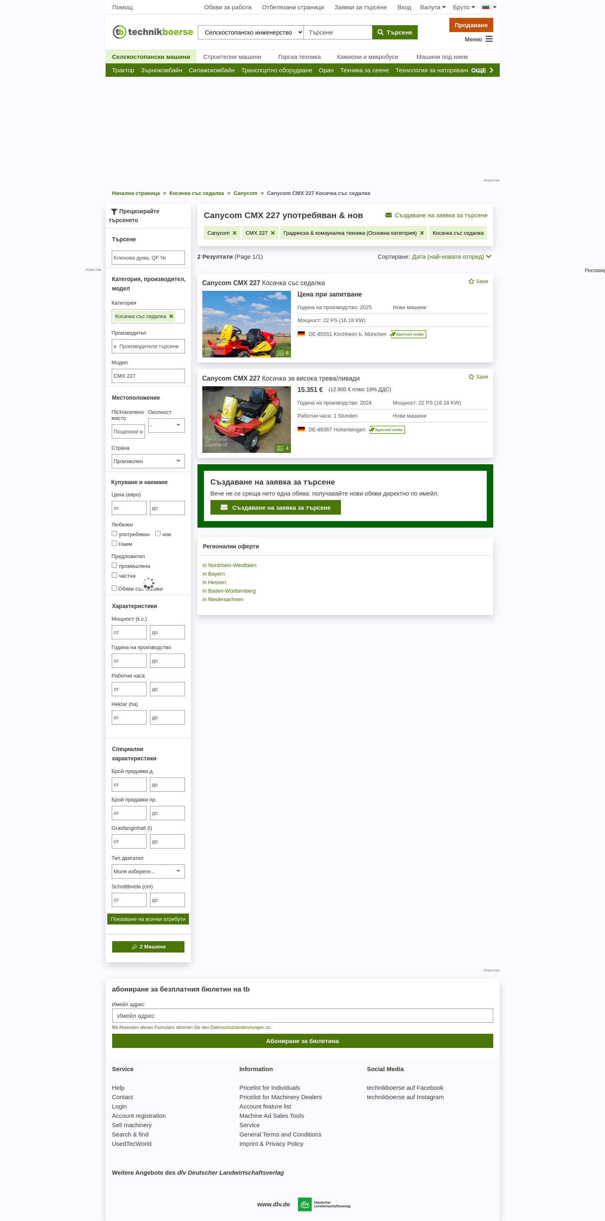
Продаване (471, 25)
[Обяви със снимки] (114, 588)
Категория (124, 303)
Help (118, 1087)
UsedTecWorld (132, 1143)
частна (124, 575)
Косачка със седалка (144, 316)
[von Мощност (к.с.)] (129, 632)
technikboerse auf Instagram (405, 1096)
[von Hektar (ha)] (129, 717)
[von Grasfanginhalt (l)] (129, 841)
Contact (122, 1096)
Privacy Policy (284, 1143)
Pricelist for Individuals (269, 1087)
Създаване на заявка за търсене (437, 215)
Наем (122, 544)
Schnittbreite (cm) (132, 886)
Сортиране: (393, 256)
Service (249, 1124)
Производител (129, 333)
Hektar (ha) (125, 704)
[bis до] (167, 508)
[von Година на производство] (129, 661)
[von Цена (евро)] (129, 508)
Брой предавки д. (133, 771)
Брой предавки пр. (134, 800)
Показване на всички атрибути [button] (148, 919)
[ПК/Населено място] (128, 431)
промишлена (131, 566)
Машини (147, 947)
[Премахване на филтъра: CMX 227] (260, 233)
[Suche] (148, 258)
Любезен (122, 525)
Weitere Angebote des (198, 1172)
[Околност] (166, 425)
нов (163, 534)
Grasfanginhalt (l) (132, 828)
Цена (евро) (126, 494)
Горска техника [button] (299, 56)
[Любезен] (114, 533)
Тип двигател (128, 858)
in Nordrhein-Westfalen (230, 565)
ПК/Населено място (128, 415)
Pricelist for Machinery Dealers (280, 1096)
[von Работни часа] (129, 689)
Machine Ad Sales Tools (271, 1115)
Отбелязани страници (293, 7)
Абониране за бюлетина (302, 1040)
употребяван (131, 534)
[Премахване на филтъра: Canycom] (222, 233)
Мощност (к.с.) (129, 619)
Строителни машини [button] (232, 56)
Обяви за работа (228, 7)
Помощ (123, 7)
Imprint (248, 1143)
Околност (159, 412)
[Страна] (148, 461)
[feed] (345, 400)
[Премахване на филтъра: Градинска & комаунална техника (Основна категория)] (353, 233)
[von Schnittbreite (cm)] (129, 900)
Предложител (128, 556)
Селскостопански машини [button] (151, 56)
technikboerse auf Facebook (405, 1087)
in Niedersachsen (223, 599)
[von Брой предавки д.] (129, 784)
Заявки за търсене (360, 7)
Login (119, 1106)
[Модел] (148, 376)
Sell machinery (132, 1124)
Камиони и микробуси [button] (367, 56)
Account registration (139, 1115)
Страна (121, 448)
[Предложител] (114, 565)
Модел (120, 362)
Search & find (130, 1134)
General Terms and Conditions (280, 1134)
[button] (123, 70)
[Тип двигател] (148, 871)
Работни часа (128, 676)
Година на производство (141, 647)
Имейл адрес (128, 1004)
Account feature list (265, 1106)
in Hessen (214, 582)
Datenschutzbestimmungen (237, 1027)
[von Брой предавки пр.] (129, 813)
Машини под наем (442, 56)
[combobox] (148, 346)
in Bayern (214, 574)
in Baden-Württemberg (229, 591)
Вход (404, 7)
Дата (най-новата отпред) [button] (451, 256)
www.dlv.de (273, 1204)
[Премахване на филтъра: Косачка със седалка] (461, 233)
